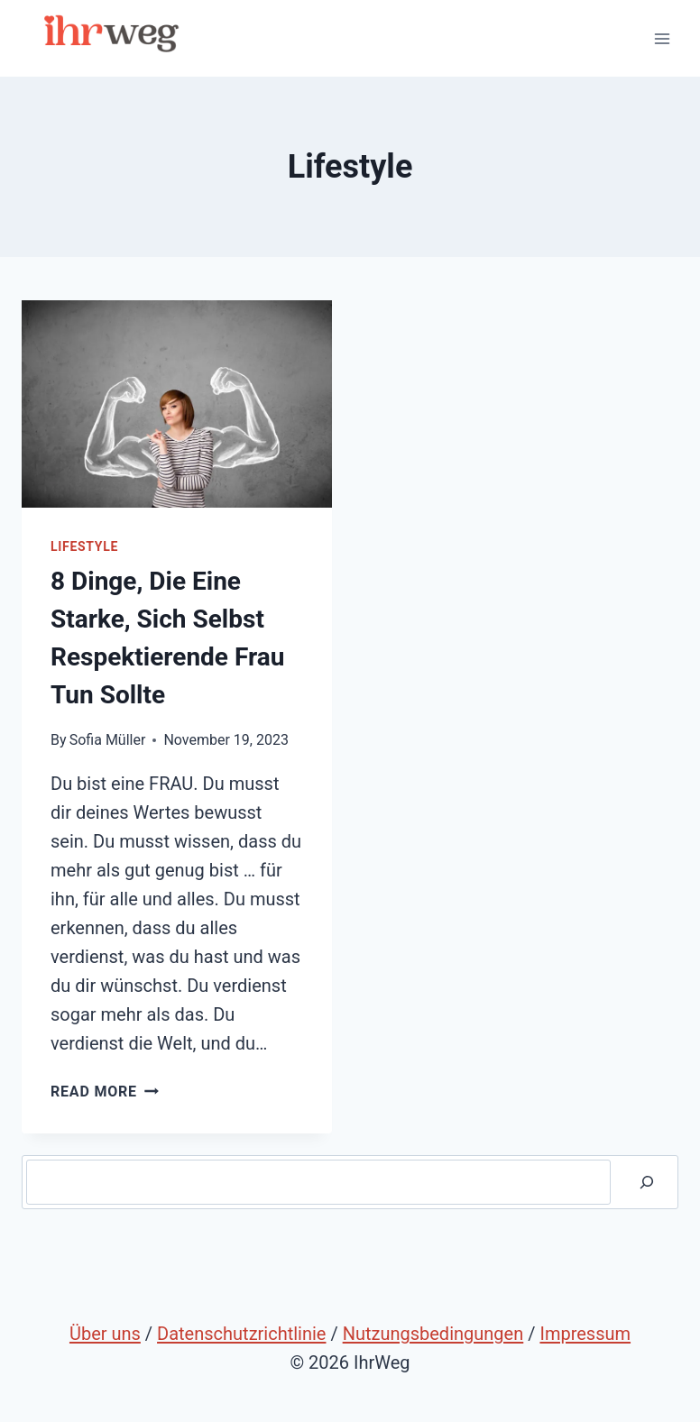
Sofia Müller (107, 739)
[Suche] (647, 1182)
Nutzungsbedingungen (433, 1333)
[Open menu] (661, 38)
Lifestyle (84, 546)
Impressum (585, 1333)
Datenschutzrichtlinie (241, 1333)
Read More (105, 1091)
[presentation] (177, 403)
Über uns (105, 1333)
